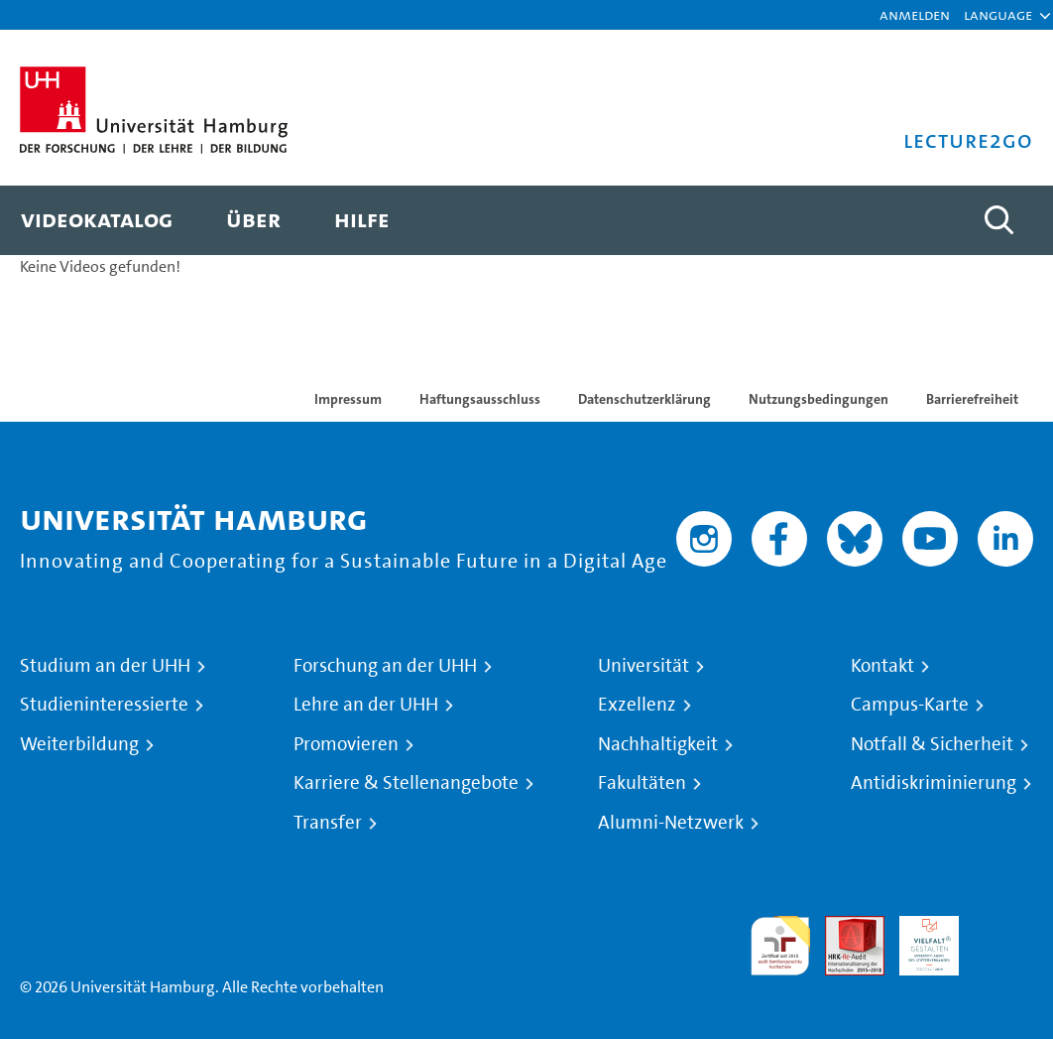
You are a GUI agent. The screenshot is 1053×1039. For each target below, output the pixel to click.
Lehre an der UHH (365, 704)
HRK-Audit (918, 939)
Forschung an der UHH (385, 666)
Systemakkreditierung (1003, 927)
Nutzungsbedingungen (818, 399)
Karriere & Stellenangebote (406, 783)
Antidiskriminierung (933, 783)
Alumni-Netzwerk (671, 823)
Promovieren (346, 744)
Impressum (348, 399)
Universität (643, 666)
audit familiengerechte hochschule (780, 946)
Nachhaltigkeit (658, 744)
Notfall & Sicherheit (932, 744)
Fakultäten (642, 783)
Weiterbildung (79, 744)
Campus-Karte (910, 704)
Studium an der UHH (105, 666)
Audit (844, 927)
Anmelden (914, 14)
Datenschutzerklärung (644, 399)
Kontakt (882, 666)
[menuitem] (96, 220)
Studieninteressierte (104, 704)
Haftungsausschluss (479, 399)
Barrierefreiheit (972, 399)
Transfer (327, 823)
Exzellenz (637, 704)
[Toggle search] (998, 220)
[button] (998, 15)
